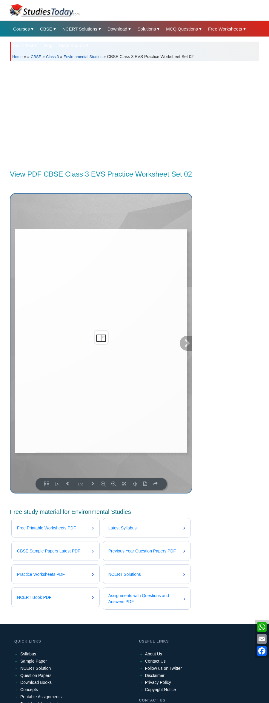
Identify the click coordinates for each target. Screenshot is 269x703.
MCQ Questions (182, 28)
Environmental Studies (83, 56)
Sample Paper (33, 661)
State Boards (72, 45)
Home (17, 56)
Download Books (36, 682)
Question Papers (35, 675)
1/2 (80, 484)
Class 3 (52, 56)
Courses (21, 28)
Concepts (29, 689)
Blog (47, 45)
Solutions (146, 28)
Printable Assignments (41, 696)
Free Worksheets (225, 28)
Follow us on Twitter (163, 668)
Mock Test (23, 45)
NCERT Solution (35, 668)
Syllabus (28, 654)
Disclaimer (155, 675)
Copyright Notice (160, 689)
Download (117, 28)
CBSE (46, 28)
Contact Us (155, 661)
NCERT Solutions (79, 28)
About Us (153, 654)
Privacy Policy (158, 682)
